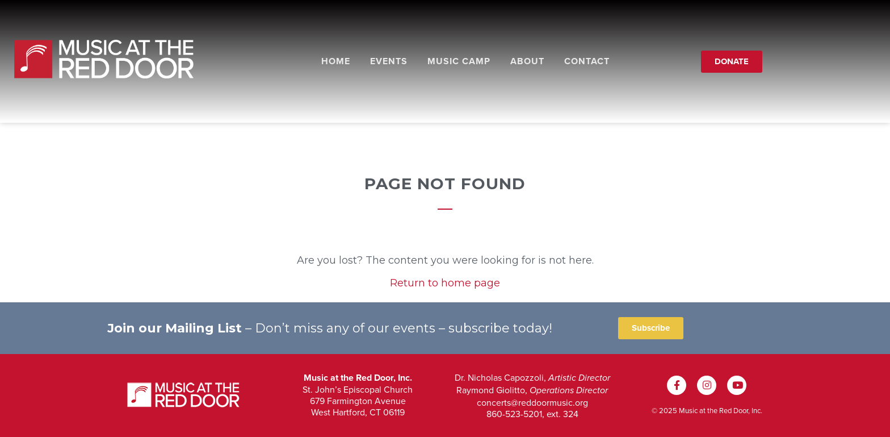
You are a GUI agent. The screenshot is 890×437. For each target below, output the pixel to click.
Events (389, 61)
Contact (587, 61)
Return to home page (445, 283)
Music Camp (458, 61)
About (527, 61)
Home (335, 61)
